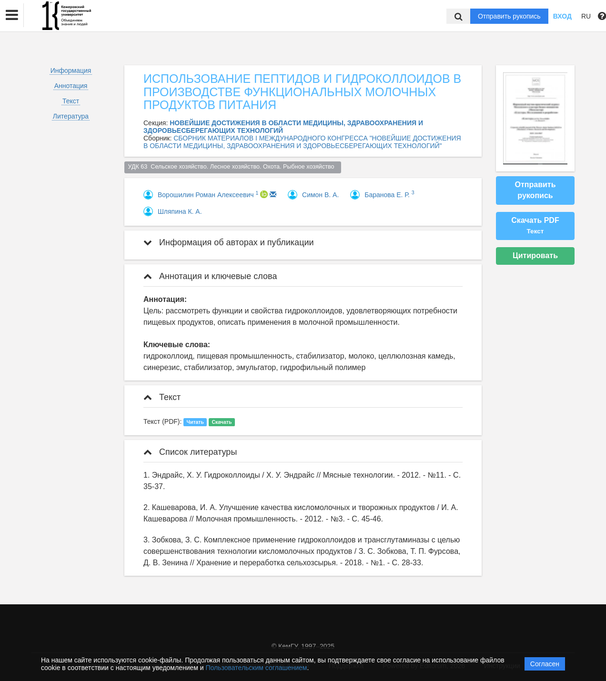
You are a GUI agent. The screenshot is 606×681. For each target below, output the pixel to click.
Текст (70, 101)
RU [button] (586, 16)
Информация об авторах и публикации (228, 242)
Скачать (222, 422)
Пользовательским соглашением (256, 667)
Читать (195, 422)
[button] (12, 15)
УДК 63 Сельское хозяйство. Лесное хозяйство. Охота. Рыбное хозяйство (233, 166)
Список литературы (190, 452)
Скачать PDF (535, 225)
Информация (70, 70)
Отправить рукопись (509, 16)
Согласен (544, 664)
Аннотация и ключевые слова (210, 276)
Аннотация (71, 86)
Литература (71, 116)
